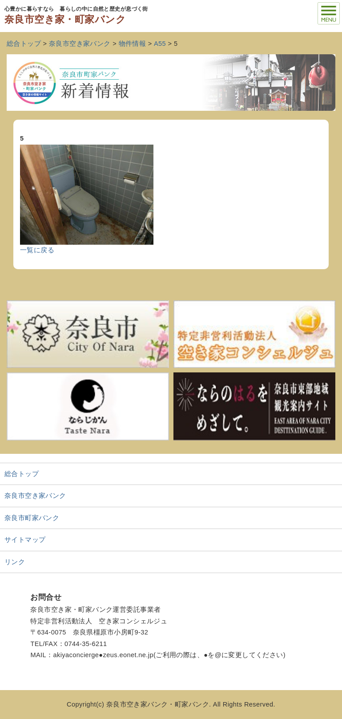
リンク (14, 562)
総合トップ (21, 473)
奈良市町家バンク (31, 517)
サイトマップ (25, 539)
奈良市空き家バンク (35, 495)
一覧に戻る (37, 250)
